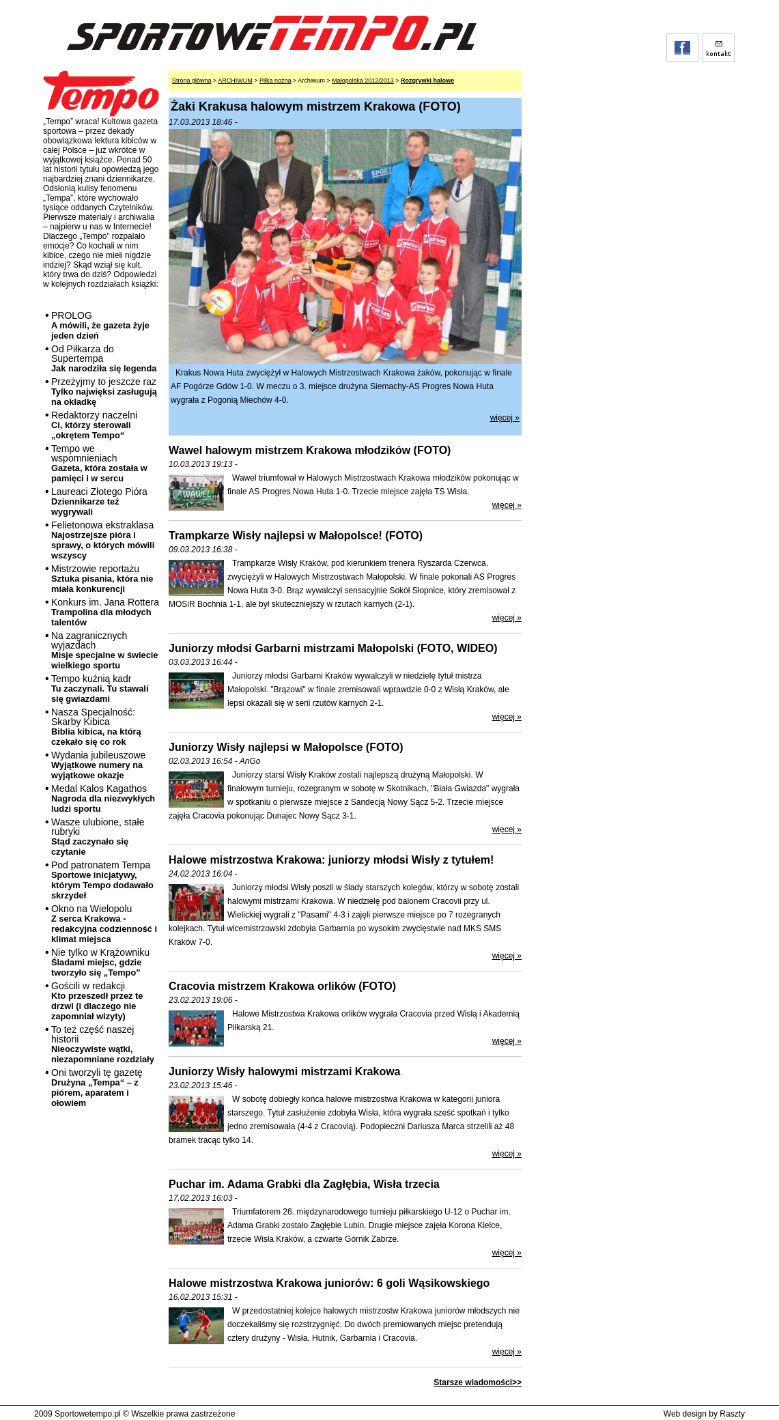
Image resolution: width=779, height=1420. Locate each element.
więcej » (505, 418)
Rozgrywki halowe (427, 80)
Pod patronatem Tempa (102, 880)
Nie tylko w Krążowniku (100, 962)
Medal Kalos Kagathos (103, 798)
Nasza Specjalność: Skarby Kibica (96, 727)
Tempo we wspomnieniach (99, 463)
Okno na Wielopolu (104, 923)
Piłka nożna (275, 80)
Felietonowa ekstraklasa (102, 540)
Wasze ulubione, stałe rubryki (97, 836)
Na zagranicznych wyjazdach (104, 650)
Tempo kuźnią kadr (99, 688)
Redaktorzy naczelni (94, 425)
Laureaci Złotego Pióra (99, 501)
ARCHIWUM (235, 80)
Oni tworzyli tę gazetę (97, 1087)
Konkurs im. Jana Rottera (105, 612)
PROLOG (100, 325)
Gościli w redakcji (97, 1000)
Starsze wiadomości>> (478, 1382)
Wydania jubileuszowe (98, 765)
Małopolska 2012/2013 (363, 80)
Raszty (732, 1414)
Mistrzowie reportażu (102, 578)
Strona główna (192, 80)
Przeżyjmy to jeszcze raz (104, 391)
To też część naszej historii (102, 1044)
